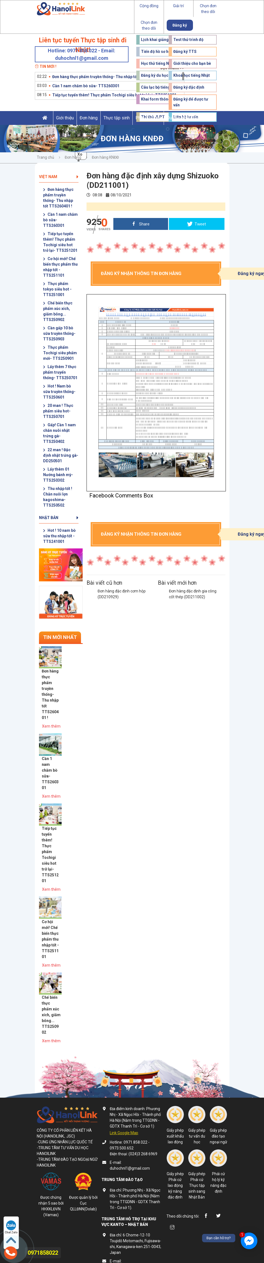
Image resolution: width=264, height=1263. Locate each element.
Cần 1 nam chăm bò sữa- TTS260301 (85, 86)
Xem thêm (73, 704)
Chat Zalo (11, 1227)
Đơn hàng (89, 117)
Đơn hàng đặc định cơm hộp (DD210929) (122, 594)
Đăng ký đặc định (188, 87)
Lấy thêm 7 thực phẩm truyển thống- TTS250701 (60, 372)
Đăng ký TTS (185, 51)
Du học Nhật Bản (183, 117)
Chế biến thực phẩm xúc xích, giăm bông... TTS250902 (57, 311)
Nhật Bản (59, 517)
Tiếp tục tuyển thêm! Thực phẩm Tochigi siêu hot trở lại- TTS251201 (114, 95)
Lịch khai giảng (155, 39)
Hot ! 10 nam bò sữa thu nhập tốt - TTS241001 (59, 536)
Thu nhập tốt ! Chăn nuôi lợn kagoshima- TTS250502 (57, 496)
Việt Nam (59, 176)
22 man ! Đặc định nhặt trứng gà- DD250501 (60, 455)
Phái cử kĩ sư (148, 117)
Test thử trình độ (188, 39)
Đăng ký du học (154, 75)
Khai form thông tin (158, 99)
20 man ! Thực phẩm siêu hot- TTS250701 (58, 411)
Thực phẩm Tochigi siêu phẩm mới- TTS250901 (60, 353)
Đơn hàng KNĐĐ (105, 157)
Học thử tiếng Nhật (158, 63)
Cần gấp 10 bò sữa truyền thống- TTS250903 (59, 333)
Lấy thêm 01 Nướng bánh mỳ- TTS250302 (58, 474)
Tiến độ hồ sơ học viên (161, 51)
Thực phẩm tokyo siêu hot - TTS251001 (57, 289)
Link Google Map (124, 1021)
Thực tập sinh (116, 117)
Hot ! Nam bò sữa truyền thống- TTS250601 (59, 391)
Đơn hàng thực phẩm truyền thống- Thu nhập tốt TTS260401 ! (107, 77)
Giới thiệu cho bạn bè (192, 63)
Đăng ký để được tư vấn (190, 102)
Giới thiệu (65, 117)
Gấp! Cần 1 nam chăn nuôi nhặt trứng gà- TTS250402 (59, 433)
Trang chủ (45, 157)
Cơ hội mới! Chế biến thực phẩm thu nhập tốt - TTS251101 (60, 267)
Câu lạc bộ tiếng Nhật (160, 87)
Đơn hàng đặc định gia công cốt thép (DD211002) (192, 594)
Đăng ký (179, 25)
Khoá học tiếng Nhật (191, 75)
